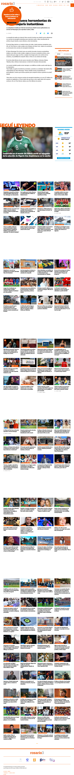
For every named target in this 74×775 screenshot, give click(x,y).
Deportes (60, 5)
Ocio (64, 5)
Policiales (55, 5)
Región (50, 5)
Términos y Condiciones (9, 772)
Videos (68, 5)
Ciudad (46, 5)
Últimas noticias (40, 5)
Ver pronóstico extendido (63, 158)
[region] (37, 12)
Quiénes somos (6, 771)
